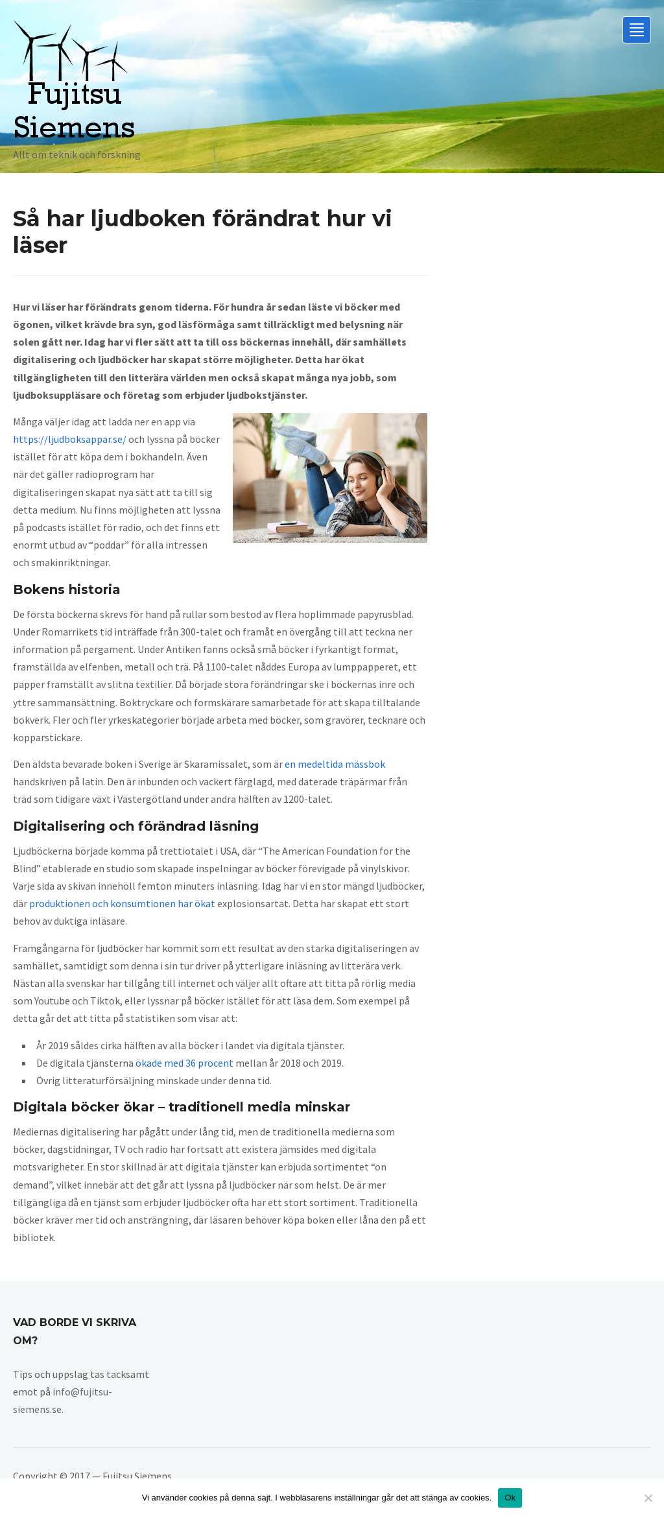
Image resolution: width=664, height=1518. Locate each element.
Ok (510, 1497)
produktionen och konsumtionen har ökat (122, 903)
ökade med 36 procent (184, 1062)
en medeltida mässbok (335, 763)
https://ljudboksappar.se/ (69, 439)
